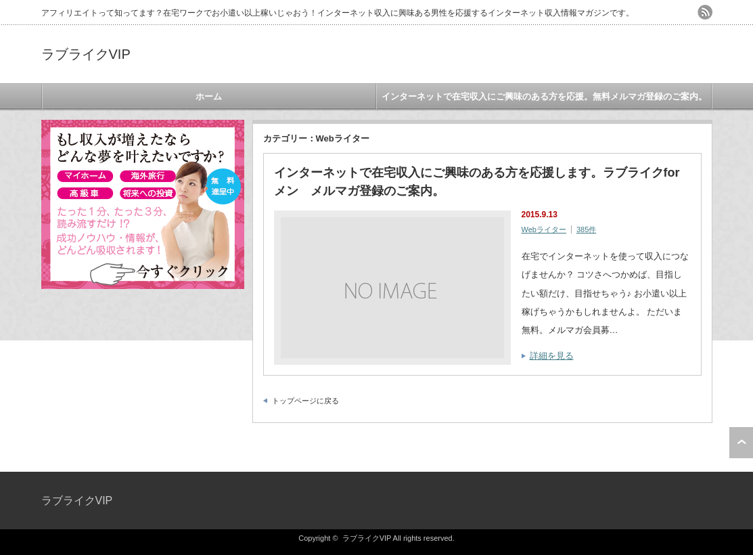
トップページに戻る (305, 401)
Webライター (544, 229)
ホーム (209, 96)
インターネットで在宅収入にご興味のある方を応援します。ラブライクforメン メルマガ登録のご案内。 (477, 182)
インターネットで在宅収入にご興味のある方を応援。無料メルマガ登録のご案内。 (544, 96)
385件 (586, 229)
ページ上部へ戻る (741, 442)
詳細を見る (552, 356)
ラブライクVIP (86, 54)
